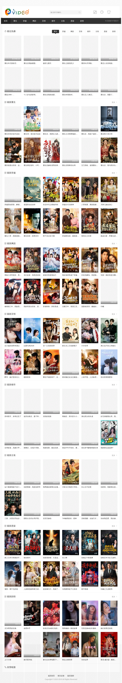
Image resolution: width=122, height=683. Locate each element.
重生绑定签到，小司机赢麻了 (34, 165)
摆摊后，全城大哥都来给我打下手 (36, 448)
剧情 (82, 21)
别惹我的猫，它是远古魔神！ (54, 558)
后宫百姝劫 (47, 518)
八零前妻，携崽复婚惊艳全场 (92, 205)
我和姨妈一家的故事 (69, 628)
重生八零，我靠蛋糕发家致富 (15, 236)
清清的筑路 (47, 416)
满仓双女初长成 (87, 416)
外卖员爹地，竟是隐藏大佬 (91, 275)
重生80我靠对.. (67, 95)
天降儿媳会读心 (106, 205)
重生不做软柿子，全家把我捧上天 (55, 377)
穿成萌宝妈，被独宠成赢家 (72, 236)
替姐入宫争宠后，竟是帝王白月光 (17, 275)
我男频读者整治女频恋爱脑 (53, 487)
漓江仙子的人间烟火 (108, 346)
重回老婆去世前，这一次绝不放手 (17, 165)
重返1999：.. (9, 95)
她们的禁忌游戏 (106, 628)
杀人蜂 (64, 558)
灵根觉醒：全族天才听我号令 (92, 518)
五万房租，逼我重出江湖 (90, 165)
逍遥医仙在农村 (29, 205)
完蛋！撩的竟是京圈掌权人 (111, 275)
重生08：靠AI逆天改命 (32, 134)
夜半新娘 (84, 589)
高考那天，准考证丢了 (13, 416)
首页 (6, 21)
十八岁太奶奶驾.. (30, 95)
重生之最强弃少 (68, 63)
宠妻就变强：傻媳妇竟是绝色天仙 (93, 306)
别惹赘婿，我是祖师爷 (32, 487)
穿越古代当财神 (68, 205)
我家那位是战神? (107, 448)
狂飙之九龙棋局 (106, 589)
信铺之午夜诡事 (87, 558)
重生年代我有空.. (11, 63)
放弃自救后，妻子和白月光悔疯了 (36, 416)
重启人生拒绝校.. (107, 63)
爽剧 (34, 21)
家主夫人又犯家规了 (69, 346)
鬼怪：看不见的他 (11, 589)
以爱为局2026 (29, 346)
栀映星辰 (27, 377)
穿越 (25, 21)
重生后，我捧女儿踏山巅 (52, 134)
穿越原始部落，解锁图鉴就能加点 (17, 205)
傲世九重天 (47, 63)
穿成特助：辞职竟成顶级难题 (54, 306)
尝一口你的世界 (49, 346)
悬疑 (72, 21)
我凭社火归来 (86, 236)
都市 (53, 21)
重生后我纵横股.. (30, 63)
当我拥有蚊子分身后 (69, 589)
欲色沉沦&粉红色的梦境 (52, 628)
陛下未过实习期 (49, 236)
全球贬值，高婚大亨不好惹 (15, 448)
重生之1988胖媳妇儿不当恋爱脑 (74, 134)
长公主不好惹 (86, 487)
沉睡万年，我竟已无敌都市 (72, 306)
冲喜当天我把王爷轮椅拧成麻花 (74, 487)
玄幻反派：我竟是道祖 (32, 275)
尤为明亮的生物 (10, 628)
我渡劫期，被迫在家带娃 (52, 448)
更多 (114, 102)
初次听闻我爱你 (106, 377)
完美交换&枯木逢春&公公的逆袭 (93, 628)
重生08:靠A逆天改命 (12, 134)
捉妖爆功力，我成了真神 (52, 589)
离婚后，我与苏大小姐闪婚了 (73, 416)
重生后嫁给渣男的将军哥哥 (53, 165)
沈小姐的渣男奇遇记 (12, 346)
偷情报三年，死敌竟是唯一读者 (16, 306)
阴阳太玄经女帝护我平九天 (34, 518)
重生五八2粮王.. (87, 95)
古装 (63, 21)
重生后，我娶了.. (107, 95)
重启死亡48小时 (107, 134)
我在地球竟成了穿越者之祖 (72, 275)
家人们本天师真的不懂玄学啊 (15, 558)
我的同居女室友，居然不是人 (34, 306)
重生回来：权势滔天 (31, 236)
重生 (15, 21)
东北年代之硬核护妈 (50, 205)
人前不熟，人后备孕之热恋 (91, 377)
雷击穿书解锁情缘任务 (89, 448)
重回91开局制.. (86, 63)
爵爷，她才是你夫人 (12, 377)
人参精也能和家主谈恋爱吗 (34, 589)
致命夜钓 (27, 558)
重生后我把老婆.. (49, 95)
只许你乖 (84, 346)
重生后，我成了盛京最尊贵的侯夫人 (94, 134)
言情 (44, 21)
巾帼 (102, 306)
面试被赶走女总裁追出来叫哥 (73, 377)
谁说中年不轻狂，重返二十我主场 (74, 448)
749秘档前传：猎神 (69, 518)
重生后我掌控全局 (69, 165)
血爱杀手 (27, 628)
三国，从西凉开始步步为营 (15, 518)
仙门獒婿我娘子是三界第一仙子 (16, 487)
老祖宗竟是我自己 (49, 275)
